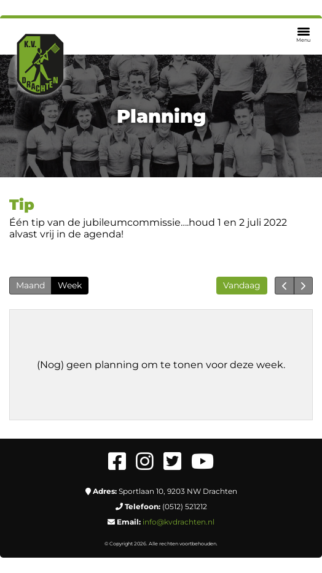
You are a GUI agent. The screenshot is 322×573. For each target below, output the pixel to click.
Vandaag (242, 285)
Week (70, 285)
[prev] (284, 285)
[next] (303, 285)
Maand (30, 285)
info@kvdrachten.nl (178, 521)
